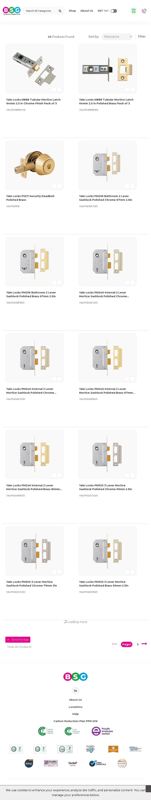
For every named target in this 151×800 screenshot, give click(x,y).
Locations (75, 707)
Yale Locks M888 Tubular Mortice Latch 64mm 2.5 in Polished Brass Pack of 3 (106, 101)
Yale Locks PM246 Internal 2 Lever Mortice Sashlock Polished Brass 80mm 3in (33, 487)
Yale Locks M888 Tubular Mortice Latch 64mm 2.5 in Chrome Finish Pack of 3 (33, 101)
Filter (142, 36)
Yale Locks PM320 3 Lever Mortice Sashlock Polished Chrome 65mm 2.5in (105, 487)
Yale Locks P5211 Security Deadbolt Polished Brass (30, 197)
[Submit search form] (60, 11)
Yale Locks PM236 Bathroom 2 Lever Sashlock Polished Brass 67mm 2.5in (31, 294)
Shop (72, 10)
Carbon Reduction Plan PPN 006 (76, 721)
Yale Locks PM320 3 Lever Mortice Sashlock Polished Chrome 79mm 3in (31, 583)
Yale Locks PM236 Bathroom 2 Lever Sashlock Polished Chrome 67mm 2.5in (105, 197)
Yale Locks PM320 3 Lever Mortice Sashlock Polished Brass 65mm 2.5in (103, 583)
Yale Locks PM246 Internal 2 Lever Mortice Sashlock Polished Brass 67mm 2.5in (106, 391)
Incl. (103, 11)
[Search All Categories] (43, 11)
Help (75, 714)
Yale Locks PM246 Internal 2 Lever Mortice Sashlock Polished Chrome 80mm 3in (30, 391)
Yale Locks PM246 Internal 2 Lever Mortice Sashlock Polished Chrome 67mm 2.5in (103, 294)
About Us (75, 699)
